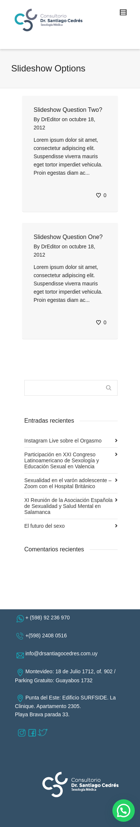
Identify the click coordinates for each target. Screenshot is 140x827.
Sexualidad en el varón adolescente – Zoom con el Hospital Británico (68, 483)
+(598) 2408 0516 (47, 635)
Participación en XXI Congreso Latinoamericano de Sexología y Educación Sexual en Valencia (61, 460)
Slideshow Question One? (68, 237)
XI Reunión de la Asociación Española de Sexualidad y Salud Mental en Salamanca (68, 506)
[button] (123, 810)
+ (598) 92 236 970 (49, 618)
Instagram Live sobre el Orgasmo (63, 441)
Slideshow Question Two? (68, 110)
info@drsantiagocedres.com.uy (62, 653)
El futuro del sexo (44, 526)
